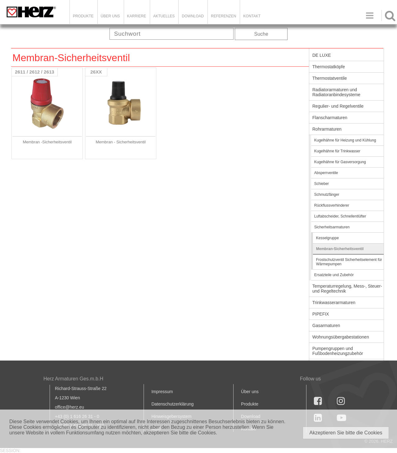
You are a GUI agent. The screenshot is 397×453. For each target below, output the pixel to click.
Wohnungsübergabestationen (340, 336)
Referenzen (223, 16)
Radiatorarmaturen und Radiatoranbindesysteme (336, 92)
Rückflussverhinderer (331, 205)
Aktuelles (164, 16)
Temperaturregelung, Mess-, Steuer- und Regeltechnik (347, 289)
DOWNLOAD (193, 16)
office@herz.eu (69, 407)
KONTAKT (252, 16)
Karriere (136, 16)
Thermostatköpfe (328, 66)
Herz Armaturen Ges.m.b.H (73, 378)
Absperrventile (326, 173)
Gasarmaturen (326, 325)
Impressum (162, 391)
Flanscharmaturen (329, 117)
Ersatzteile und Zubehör (334, 275)
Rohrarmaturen (326, 129)
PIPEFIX (320, 314)
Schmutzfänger (326, 194)
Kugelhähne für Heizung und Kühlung (345, 140)
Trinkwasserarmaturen (333, 302)
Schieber (321, 184)
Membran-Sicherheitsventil (340, 249)
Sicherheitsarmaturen (332, 227)
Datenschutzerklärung (172, 403)
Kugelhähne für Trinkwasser (337, 151)
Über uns (250, 391)
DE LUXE (321, 55)
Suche (261, 34)
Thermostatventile (329, 78)
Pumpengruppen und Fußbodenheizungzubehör (337, 351)
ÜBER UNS (110, 16)
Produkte (83, 16)
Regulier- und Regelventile (338, 106)
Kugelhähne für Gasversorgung (340, 162)
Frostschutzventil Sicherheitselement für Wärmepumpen (349, 262)
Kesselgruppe (327, 238)
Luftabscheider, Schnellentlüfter (340, 216)
